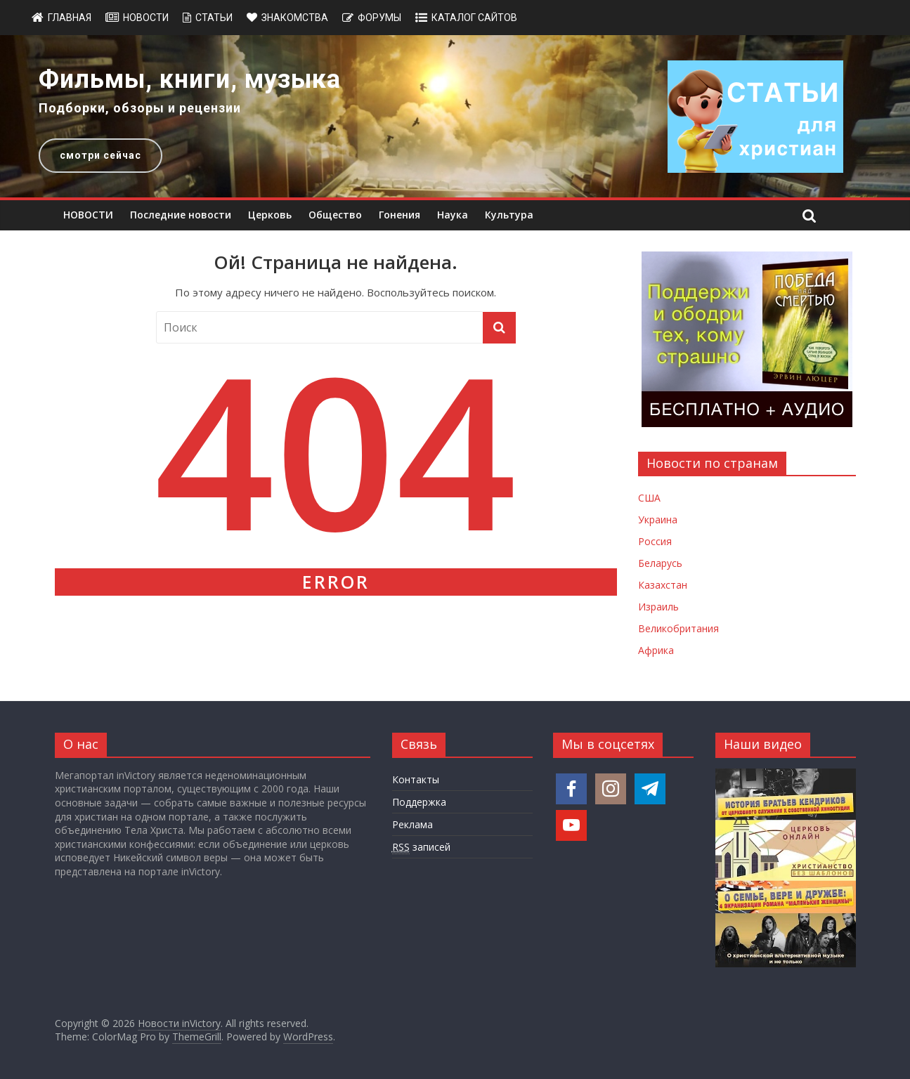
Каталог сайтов (474, 17)
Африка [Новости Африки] (656, 650)
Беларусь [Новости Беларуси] (660, 563)
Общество (335, 214)
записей (421, 847)
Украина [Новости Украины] (657, 519)
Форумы (379, 17)
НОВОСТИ (88, 214)
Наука (452, 214)
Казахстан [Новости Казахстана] (662, 584)
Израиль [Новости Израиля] (658, 606)
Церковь (270, 214)
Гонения (399, 214)
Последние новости (180, 214)
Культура (509, 214)
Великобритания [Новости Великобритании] (678, 628)
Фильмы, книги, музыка (190, 79)
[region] (455, 116)
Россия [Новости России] (655, 541)
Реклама (412, 824)
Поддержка (419, 802)
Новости (146, 17)
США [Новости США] (649, 497)
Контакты (415, 779)
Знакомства (294, 17)
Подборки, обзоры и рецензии (140, 107)
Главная (69, 17)
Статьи (214, 17)
